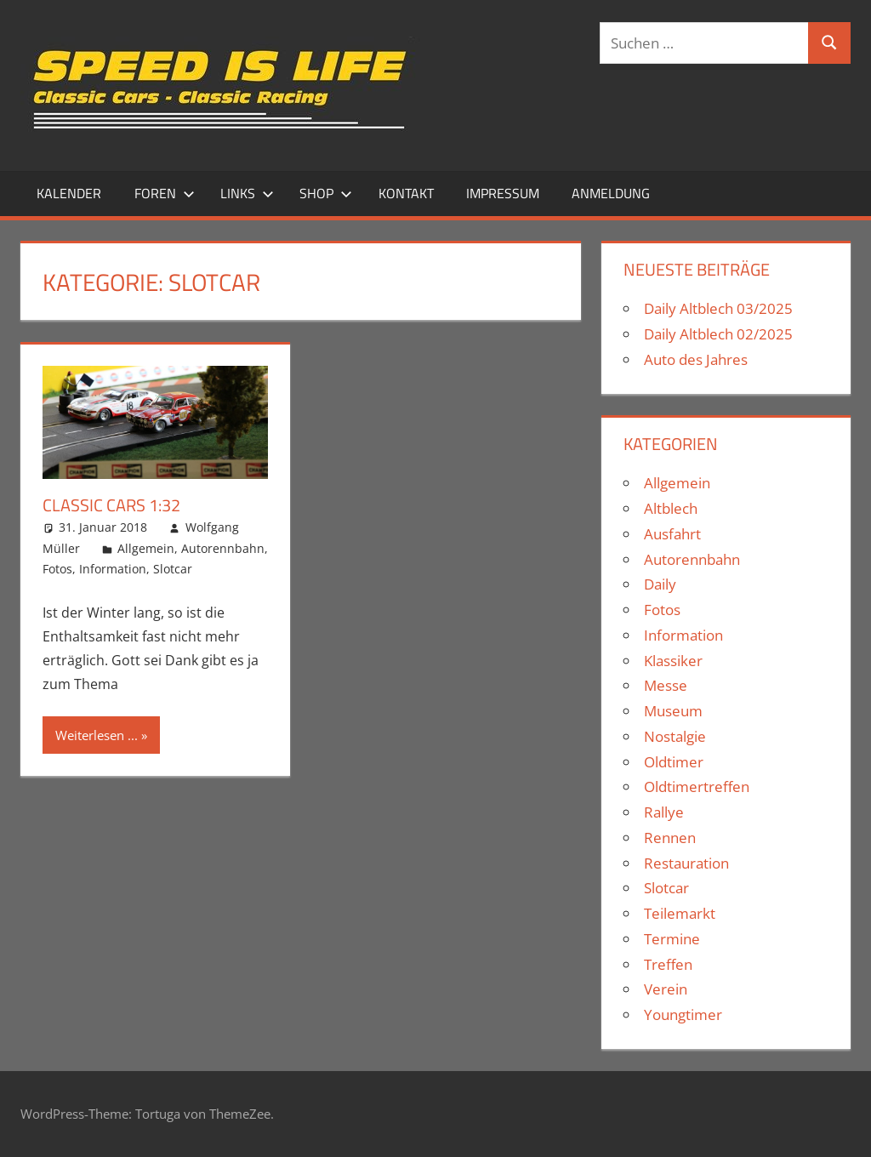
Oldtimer (673, 762)
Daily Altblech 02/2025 (718, 334)
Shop (325, 193)
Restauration (686, 863)
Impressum (502, 193)
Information (112, 569)
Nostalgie (675, 736)
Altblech (670, 508)
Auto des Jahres (696, 359)
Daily (660, 584)
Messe (665, 685)
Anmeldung (611, 193)
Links (247, 193)
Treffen (668, 964)
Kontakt (406, 193)
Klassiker (673, 660)
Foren (164, 193)
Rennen (670, 837)
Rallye (664, 812)
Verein (665, 989)
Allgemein (145, 548)
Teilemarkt (679, 913)
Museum (673, 711)
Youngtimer (683, 1014)
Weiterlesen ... (96, 735)
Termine (672, 939)
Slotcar (172, 569)
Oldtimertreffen (696, 786)
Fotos (57, 569)
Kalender (69, 193)
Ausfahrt (672, 534)
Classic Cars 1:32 (111, 505)
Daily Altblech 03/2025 (718, 308)
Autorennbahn (223, 548)
